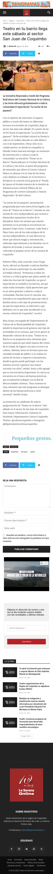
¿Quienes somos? (14, 865)
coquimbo (14, 452)
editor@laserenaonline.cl (32, 830)
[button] (4, 12)
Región (11, 21)
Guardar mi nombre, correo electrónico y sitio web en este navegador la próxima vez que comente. (26, 538)
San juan (24, 452)
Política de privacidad (35, 862)
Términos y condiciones (16, 862)
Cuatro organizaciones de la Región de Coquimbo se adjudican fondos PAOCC (34, 686)
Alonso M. (12, 46)
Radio (41, 859)
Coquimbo (20, 21)
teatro (32, 452)
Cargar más (26, 736)
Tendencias (41, 865)
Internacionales (30, 859)
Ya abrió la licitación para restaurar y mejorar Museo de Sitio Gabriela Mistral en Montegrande (34, 671)
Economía (18, 859)
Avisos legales (28, 865)
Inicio (5, 21)
